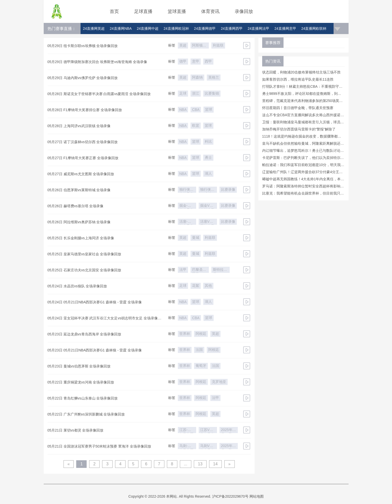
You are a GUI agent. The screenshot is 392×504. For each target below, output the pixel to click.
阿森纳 (197, 77)
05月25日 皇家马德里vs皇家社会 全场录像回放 (84, 254)
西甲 (208, 61)
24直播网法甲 (259, 28)
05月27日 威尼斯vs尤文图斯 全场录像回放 (81, 174)
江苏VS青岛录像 (207, 430)
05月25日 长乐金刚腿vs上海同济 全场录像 (81, 238)
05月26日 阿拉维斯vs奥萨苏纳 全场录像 (79, 222)
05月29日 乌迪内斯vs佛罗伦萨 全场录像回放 (83, 78)
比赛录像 (228, 189)
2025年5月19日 (227, 430)
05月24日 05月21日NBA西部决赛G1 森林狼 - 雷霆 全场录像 (95, 302)
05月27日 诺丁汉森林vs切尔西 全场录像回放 (83, 142)
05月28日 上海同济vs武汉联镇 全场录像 (79, 126)
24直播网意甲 (285, 28)
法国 (199, 350)
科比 (208, 141)
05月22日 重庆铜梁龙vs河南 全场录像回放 (81, 382)
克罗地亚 (219, 382)
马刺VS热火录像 (207, 446)
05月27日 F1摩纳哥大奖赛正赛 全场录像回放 (83, 158)
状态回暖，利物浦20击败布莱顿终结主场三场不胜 (301, 72)
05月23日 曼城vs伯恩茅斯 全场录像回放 (79, 366)
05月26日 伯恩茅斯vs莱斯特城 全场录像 (79, 190)
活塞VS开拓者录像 (207, 222)
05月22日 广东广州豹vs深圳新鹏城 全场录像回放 (86, 414)
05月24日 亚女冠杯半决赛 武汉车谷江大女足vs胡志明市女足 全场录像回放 (105, 319)
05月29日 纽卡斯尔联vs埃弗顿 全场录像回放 (83, 46)
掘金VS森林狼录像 (207, 206)
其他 (208, 286)
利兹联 (218, 45)
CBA (195, 110)
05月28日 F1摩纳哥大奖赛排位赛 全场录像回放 (85, 110)
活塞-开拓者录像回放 (186, 222)
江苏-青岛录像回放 (186, 430)
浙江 (195, 93)
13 (200, 464)
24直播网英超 (94, 28)
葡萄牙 (201, 366)
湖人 (208, 173)
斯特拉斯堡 (220, 270)
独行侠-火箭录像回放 (186, 190)
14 (215, 464)
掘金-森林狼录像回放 (186, 206)
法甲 (182, 270)
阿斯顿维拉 (199, 46)
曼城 (195, 237)
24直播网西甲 (232, 28)
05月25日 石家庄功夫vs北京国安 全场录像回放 (84, 270)
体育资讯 (210, 11)
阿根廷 (201, 334)
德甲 (182, 61)
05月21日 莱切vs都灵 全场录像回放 (76, 430)
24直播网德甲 (205, 28)
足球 (182, 93)
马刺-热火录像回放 (186, 446)
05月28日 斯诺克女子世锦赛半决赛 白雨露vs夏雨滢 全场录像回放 (99, 94)
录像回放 (244, 11)
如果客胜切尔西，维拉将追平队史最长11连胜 (298, 79)
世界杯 (184, 334)
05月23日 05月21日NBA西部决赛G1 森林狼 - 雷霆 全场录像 (95, 350)
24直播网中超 (148, 28)
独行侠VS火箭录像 (206, 190)
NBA (183, 110)
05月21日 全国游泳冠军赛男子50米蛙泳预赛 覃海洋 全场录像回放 (99, 446)
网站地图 (256, 496)
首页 (114, 11)
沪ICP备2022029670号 (230, 496)
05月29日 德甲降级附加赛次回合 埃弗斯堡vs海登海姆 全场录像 (97, 62)
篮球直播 (177, 11)
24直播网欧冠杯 (176, 28)
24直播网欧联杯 (314, 28)
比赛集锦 (212, 93)
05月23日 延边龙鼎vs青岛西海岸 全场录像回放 (84, 334)
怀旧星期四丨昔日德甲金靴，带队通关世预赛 (297, 108)
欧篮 (195, 125)
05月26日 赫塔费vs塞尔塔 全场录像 (76, 206)
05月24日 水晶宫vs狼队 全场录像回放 (77, 286)
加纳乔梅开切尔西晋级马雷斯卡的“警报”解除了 (299, 129)
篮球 (208, 109)
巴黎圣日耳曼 (199, 270)
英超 (182, 45)
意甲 (195, 61)
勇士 (208, 157)
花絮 (195, 286)
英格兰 (213, 77)
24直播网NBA (121, 28)
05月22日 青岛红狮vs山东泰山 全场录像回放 (83, 398)
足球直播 (143, 11)
